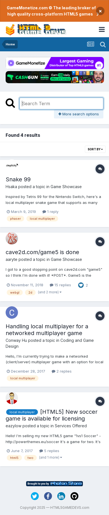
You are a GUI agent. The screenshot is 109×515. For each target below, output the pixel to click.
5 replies (49, 450)
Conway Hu (16, 340)
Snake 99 (18, 179)
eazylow (13, 425)
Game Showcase (66, 186)
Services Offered (71, 425)
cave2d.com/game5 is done (42, 252)
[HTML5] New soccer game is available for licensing (51, 415)
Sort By (95, 149)
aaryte (11, 259)
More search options (78, 114)
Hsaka (11, 186)
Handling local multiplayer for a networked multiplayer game (47, 329)
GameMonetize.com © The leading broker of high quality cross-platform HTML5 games (51, 10)
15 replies (60, 285)
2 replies (62, 371)
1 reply (50, 211)
